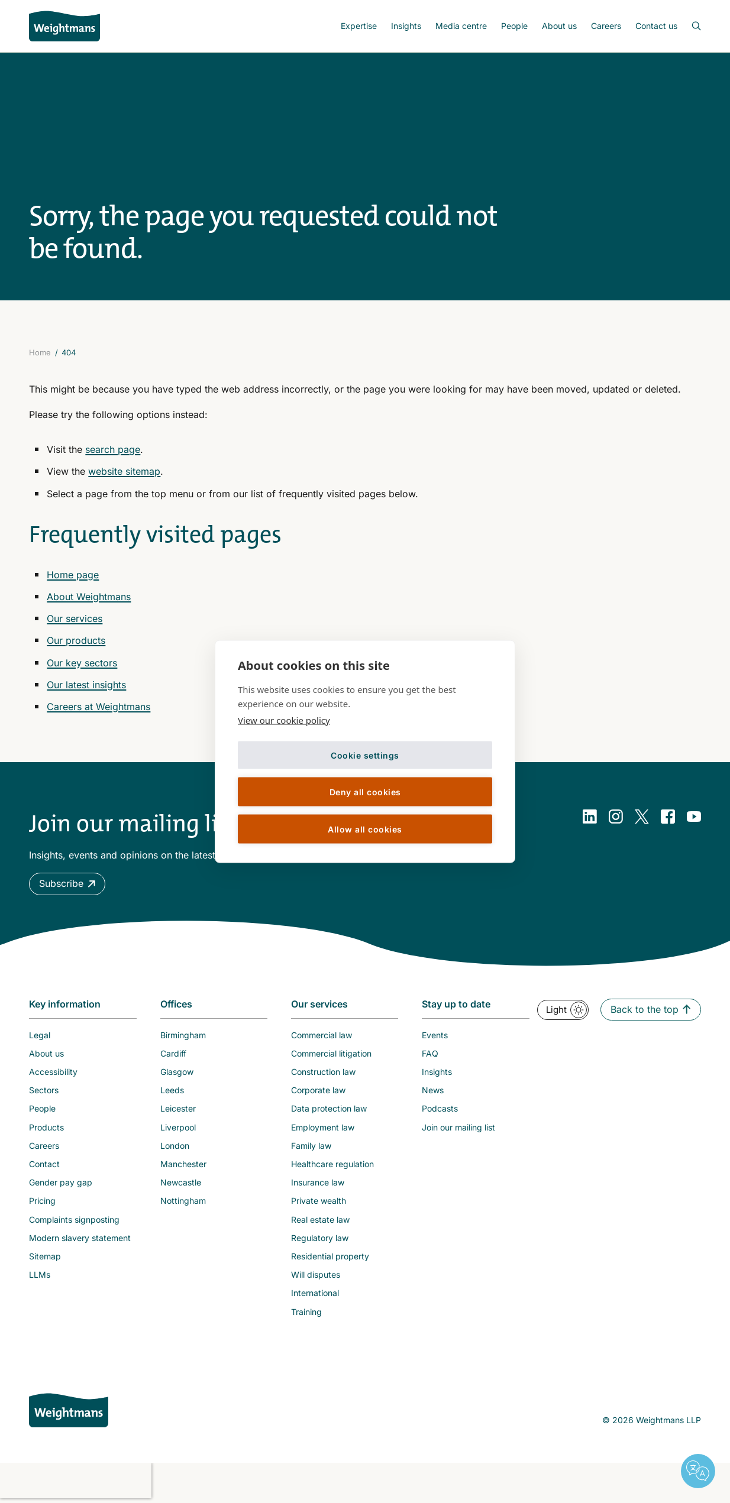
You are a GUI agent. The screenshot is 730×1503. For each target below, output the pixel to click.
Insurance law (317, 1182)
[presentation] (75, 1480)
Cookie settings (365, 755)
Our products (76, 640)
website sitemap (124, 471)
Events (435, 1035)
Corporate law (318, 1090)
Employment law (322, 1127)
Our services (74, 618)
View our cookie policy (284, 720)
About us (559, 26)
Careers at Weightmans (98, 706)
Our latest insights (86, 685)
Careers (606, 26)
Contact (44, 1164)
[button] (67, 884)
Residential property (330, 1256)
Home (40, 352)
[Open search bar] (689, 26)
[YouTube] (694, 816)
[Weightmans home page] (68, 1410)
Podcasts (440, 1108)
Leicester (178, 1108)
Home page (73, 575)
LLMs (39, 1274)
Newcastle (180, 1182)
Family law (311, 1146)
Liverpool (178, 1127)
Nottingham (183, 1201)
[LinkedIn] (590, 816)
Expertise (359, 26)
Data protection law (329, 1108)
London (174, 1146)
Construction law (323, 1072)
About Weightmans (89, 597)
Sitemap (45, 1256)
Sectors (44, 1090)
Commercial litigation (331, 1053)
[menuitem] (359, 26)
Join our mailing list (458, 1127)
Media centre (461, 26)
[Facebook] (668, 816)
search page (112, 449)
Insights (406, 26)
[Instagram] (616, 816)
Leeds (172, 1090)
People (514, 26)
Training (306, 1312)
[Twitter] (642, 816)
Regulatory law (319, 1238)
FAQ (430, 1053)
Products (46, 1127)
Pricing (42, 1201)
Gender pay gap (60, 1182)
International (315, 1293)
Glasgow (176, 1072)
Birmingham (183, 1035)
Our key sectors (82, 663)
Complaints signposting (74, 1219)
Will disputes (315, 1274)
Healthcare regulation (332, 1164)
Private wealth (318, 1201)
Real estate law (320, 1219)
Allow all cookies (365, 829)
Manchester (183, 1164)
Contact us (656, 26)
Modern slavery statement (80, 1238)
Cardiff (173, 1053)
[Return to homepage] (64, 26)
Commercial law (321, 1035)
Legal (39, 1035)
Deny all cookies (365, 791)
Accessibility (53, 1072)
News (433, 1090)
